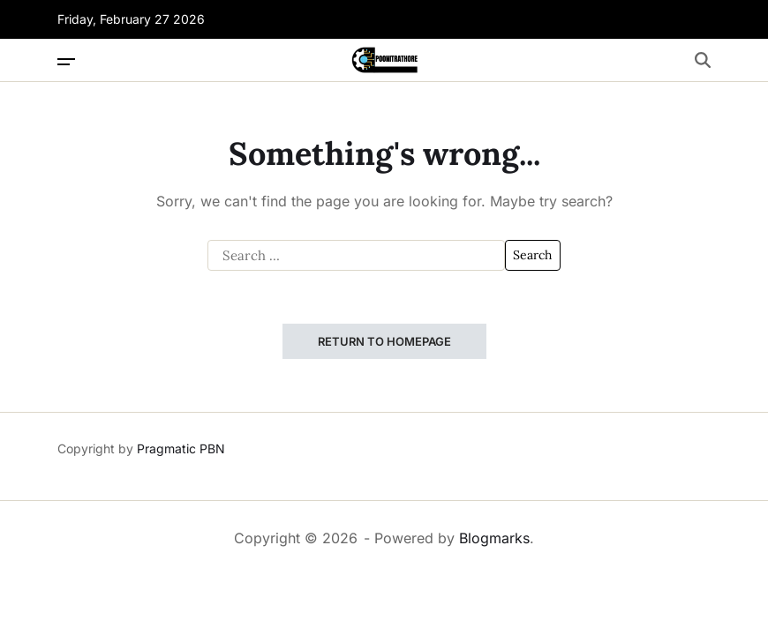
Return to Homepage (384, 341)
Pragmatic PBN (181, 448)
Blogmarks (494, 538)
